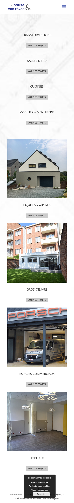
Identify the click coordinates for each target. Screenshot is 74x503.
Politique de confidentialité (28, 498)
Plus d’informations (39, 490)
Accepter (41, 494)
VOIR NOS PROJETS (37, 45)
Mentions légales (51, 498)
